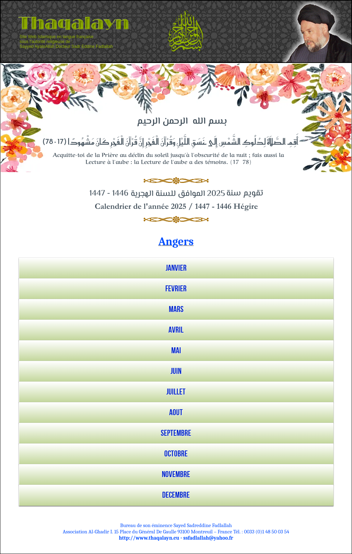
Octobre (176, 454)
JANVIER (176, 268)
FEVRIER (176, 289)
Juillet (176, 392)
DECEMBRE (176, 495)
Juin (176, 371)
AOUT (176, 412)
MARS (176, 309)
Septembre (176, 433)
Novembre (176, 474)
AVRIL (176, 330)
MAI (176, 351)
